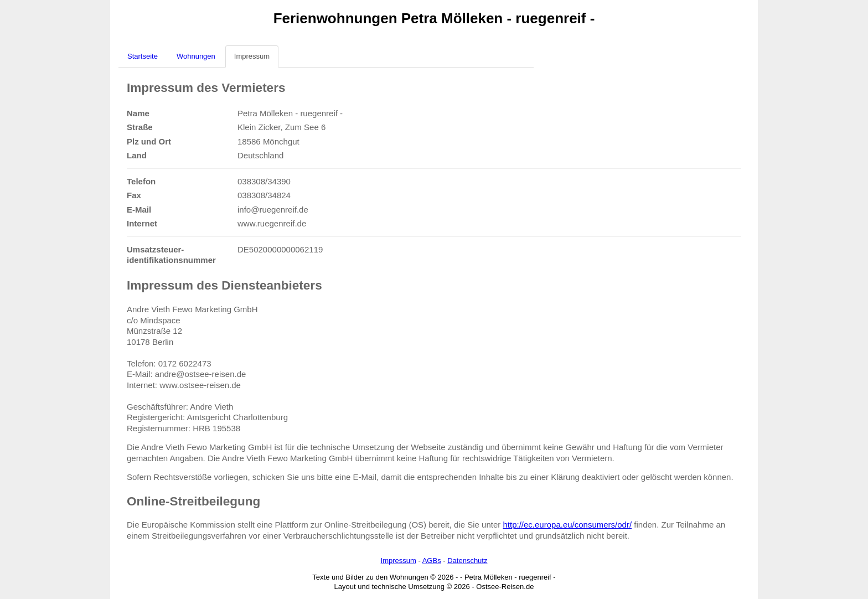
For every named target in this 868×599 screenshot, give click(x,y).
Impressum (252, 56)
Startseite (142, 56)
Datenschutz (467, 560)
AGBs (431, 560)
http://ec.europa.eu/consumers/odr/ (567, 524)
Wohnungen (196, 56)
